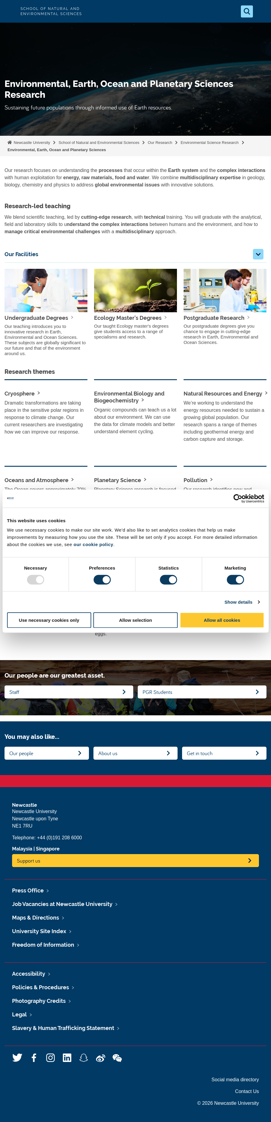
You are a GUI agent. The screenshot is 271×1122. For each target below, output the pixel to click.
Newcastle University (31, 142)
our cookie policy (93, 544)
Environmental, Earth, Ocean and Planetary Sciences (57, 150)
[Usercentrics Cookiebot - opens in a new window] (237, 498)
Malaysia (22, 849)
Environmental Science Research (209, 142)
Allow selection (135, 620)
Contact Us (247, 1091)
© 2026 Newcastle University (228, 1103)
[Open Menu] (261, 11)
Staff (14, 691)
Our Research (160, 142)
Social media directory (235, 1079)
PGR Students (157, 691)
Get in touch (200, 753)
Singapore (48, 849)
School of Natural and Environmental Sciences (98, 142)
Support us (28, 860)
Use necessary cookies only (49, 620)
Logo (10, 11)
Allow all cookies (222, 620)
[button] (258, 254)
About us (108, 753)
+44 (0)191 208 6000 (59, 837)
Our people (21, 753)
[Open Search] (247, 11)
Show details (239, 601)
